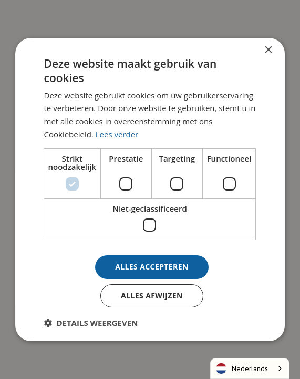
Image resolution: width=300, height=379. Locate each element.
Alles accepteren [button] (152, 267)
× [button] (268, 50)
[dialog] (150, 189)
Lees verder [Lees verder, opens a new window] (117, 134)
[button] (91, 322)
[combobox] (249, 368)
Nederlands (242, 368)
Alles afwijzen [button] (152, 296)
